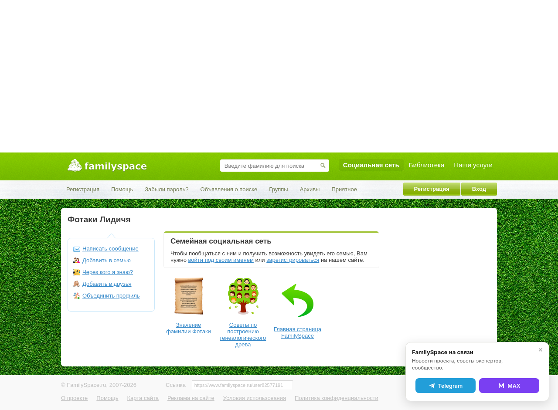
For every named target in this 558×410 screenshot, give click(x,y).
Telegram (446, 385)
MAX (509, 385)
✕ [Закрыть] (540, 349)
